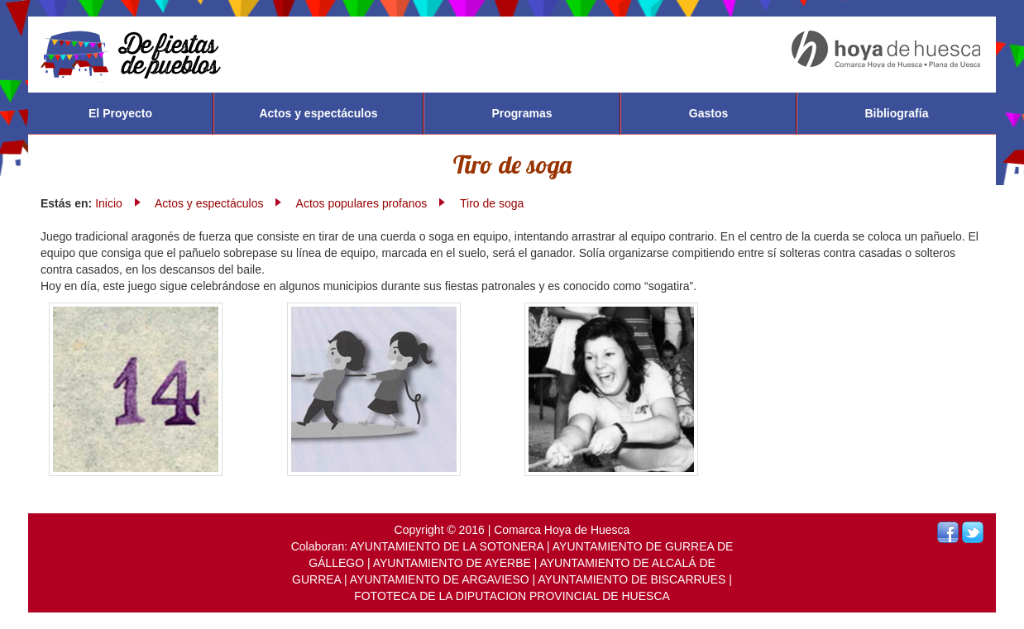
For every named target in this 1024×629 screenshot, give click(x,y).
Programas (521, 113)
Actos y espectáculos (318, 113)
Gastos (708, 113)
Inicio (108, 203)
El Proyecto (120, 113)
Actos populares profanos (362, 203)
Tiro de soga (492, 203)
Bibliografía (896, 113)
